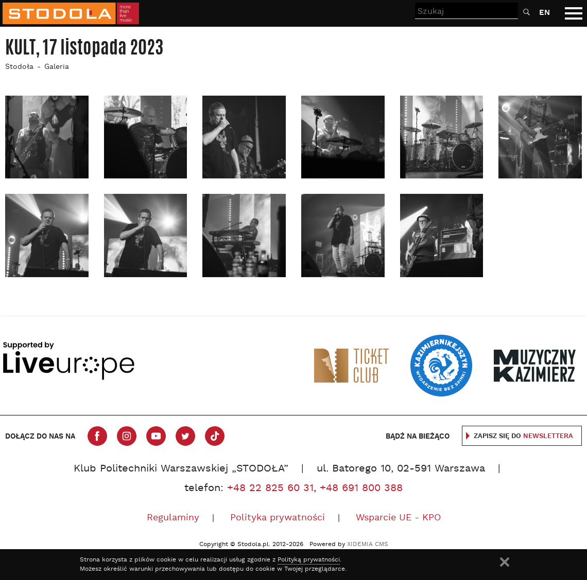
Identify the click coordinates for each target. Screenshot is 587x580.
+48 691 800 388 (361, 488)
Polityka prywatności (277, 518)
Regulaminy (173, 518)
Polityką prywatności (309, 560)
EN (544, 12)
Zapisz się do (523, 436)
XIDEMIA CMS (367, 544)
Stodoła (19, 67)
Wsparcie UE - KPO (398, 518)
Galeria (56, 67)
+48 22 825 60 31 (270, 488)
